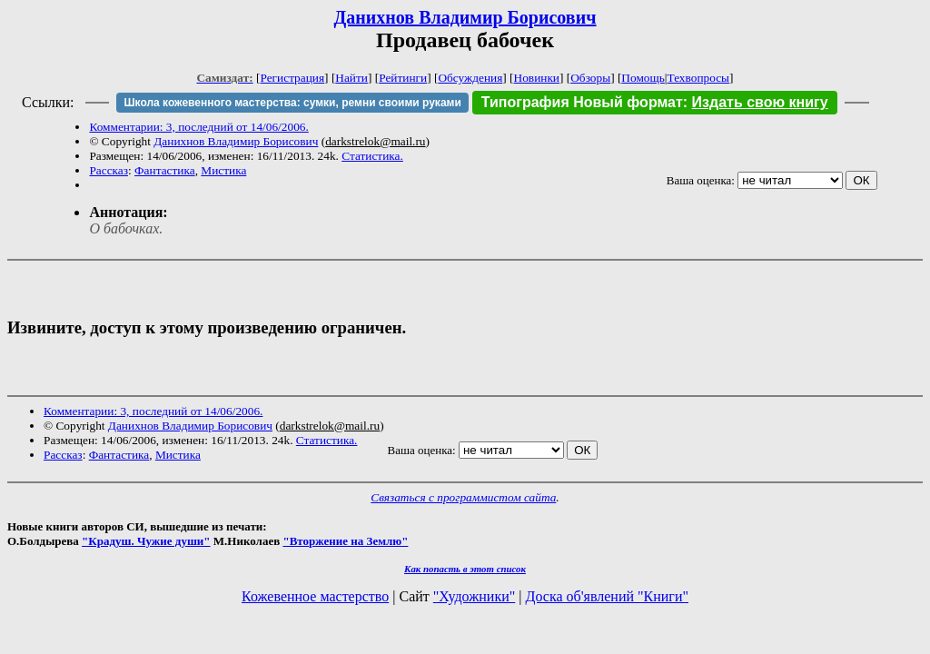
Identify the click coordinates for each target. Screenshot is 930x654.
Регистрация (292, 77)
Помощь (642, 77)
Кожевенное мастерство (315, 596)
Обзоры (590, 77)
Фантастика (164, 170)
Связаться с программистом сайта (463, 497)
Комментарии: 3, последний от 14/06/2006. (198, 127)
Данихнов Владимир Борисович (465, 17)
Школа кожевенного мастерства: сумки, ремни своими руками (292, 102)
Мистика (223, 170)
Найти (351, 77)
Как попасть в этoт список (465, 568)
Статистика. (372, 156)
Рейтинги (403, 77)
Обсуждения (470, 77)
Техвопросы (699, 77)
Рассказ (108, 170)
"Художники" (474, 596)
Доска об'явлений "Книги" (606, 596)
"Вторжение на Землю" (345, 541)
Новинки (536, 77)
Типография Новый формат (582, 102)
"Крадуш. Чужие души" (146, 541)
